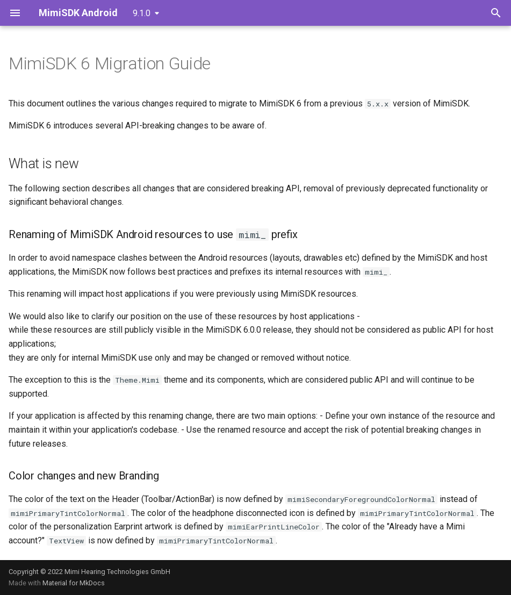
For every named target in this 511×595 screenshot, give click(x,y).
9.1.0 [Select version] (141, 13)
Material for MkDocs (73, 583)
